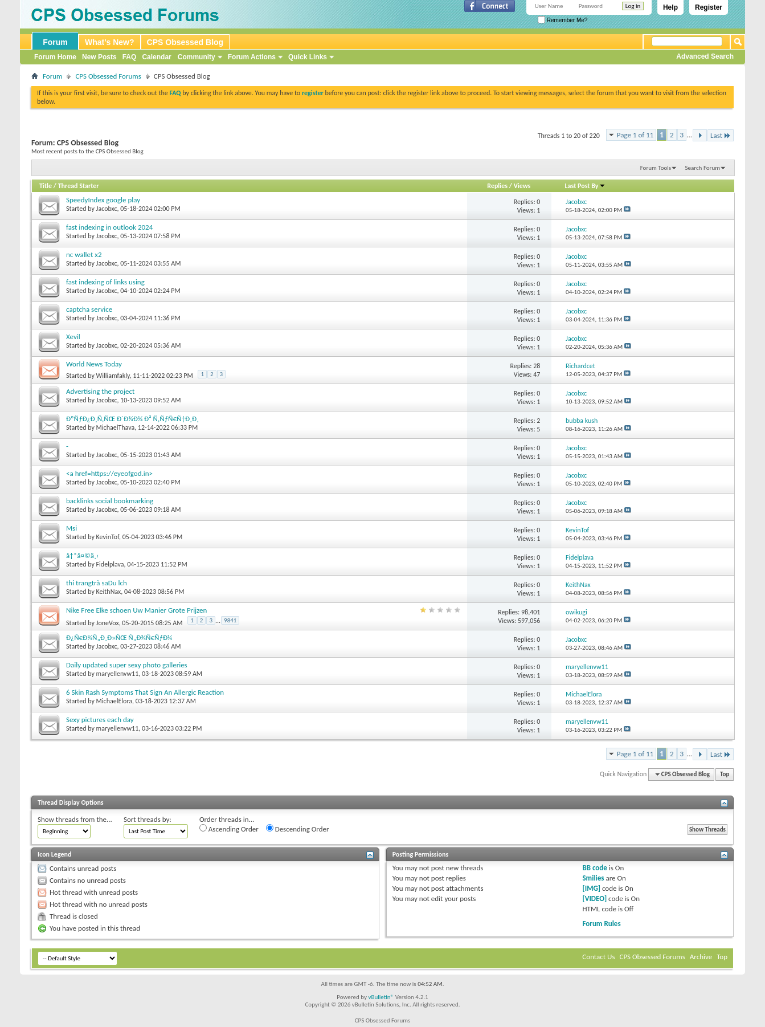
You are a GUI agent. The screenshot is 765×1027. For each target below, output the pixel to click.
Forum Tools (655, 168)
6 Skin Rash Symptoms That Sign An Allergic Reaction (145, 692)
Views (522, 186)
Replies (497, 186)
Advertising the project (100, 391)
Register (708, 7)
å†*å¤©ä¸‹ (82, 555)
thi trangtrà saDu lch (96, 582)
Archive (701, 956)
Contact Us (598, 956)
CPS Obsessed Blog (185, 42)
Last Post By (585, 186)
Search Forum (703, 168)
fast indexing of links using (105, 282)
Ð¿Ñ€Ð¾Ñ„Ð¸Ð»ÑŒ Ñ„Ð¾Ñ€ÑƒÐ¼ (119, 637)
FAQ (129, 57)
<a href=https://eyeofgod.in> (109, 473)
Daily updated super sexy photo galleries (126, 665)
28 (536, 366)
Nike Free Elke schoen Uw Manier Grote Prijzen (136, 610)
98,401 (530, 612)
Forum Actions (252, 57)
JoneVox (107, 623)
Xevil (73, 336)
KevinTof (107, 537)
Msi (71, 528)
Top (724, 774)
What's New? (109, 42)
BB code (594, 867)
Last (720, 135)
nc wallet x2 (84, 254)
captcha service (89, 309)
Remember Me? (562, 20)
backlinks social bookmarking (109, 500)
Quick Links (307, 57)
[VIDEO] (594, 898)
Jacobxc (106, 209)
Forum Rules (601, 923)
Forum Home (55, 57)
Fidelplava (110, 564)
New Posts (99, 57)
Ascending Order (229, 828)
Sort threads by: (147, 819)
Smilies (593, 878)
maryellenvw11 (117, 674)
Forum (55, 42)
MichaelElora (114, 701)
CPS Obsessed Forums (108, 76)
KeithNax (108, 592)
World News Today (94, 364)
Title (45, 186)
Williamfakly (113, 376)
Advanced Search (705, 56)
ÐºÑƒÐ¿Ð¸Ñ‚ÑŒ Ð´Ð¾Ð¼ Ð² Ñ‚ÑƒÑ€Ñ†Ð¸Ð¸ (132, 418)
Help (670, 7)
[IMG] (591, 888)
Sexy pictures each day (100, 719)
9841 (230, 620)
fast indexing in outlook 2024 (109, 227)
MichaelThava (115, 427)
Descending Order (297, 828)
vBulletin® (381, 997)
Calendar (156, 57)
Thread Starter (78, 186)
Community (196, 57)
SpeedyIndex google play (103, 199)
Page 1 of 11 (635, 135)
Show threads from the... (75, 819)
